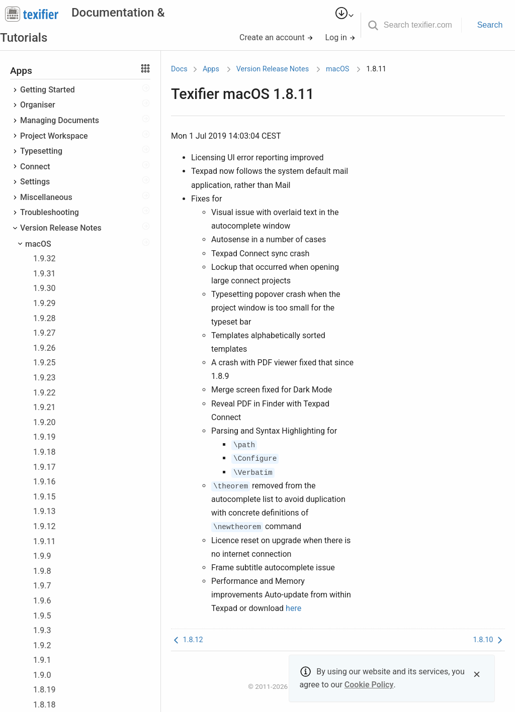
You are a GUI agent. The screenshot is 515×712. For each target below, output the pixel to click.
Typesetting (41, 151)
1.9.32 (44, 258)
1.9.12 (44, 526)
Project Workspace (54, 136)
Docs (179, 69)
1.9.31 (44, 273)
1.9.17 (44, 467)
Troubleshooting (49, 212)
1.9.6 (42, 600)
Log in (340, 37)
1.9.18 (44, 452)
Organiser (37, 105)
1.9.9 (42, 556)
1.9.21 (44, 407)
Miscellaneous (46, 197)
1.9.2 (42, 645)
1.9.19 (44, 437)
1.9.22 (44, 392)
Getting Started (47, 89)
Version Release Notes (61, 228)
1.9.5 (42, 616)
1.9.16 (44, 481)
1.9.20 (44, 422)
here (293, 608)
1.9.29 (44, 303)
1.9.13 (44, 511)
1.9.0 (42, 675)
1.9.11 (44, 541)
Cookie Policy (369, 684)
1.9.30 (44, 288)
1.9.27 (44, 333)
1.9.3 (42, 630)
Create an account (276, 37)
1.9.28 (44, 318)
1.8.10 (489, 640)
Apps (211, 69)
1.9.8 (42, 571)
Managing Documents (59, 120)
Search (490, 25)
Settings (35, 181)
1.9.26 (44, 348)
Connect (35, 166)
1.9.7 (42, 585)
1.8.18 (44, 704)
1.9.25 (44, 362)
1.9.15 (44, 496)
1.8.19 (44, 689)
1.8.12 (187, 640)
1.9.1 (42, 660)
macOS (38, 244)
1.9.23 (44, 377)
